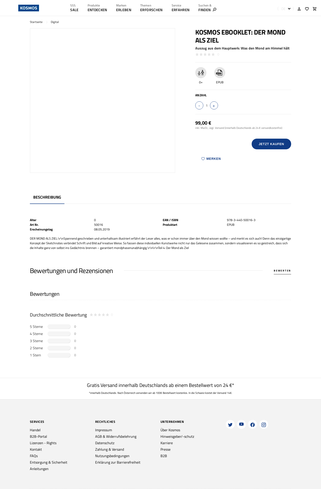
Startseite (36, 22)
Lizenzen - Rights (43, 443)
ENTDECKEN (97, 9)
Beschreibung (47, 197)
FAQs (34, 455)
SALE (74, 9)
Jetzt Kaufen (271, 144)
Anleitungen (39, 468)
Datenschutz (104, 443)
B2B (163, 455)
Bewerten (282, 270)
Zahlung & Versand (109, 449)
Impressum (103, 430)
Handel (35, 430)
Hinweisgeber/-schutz (177, 436)
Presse (165, 449)
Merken (211, 158)
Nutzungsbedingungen (112, 455)
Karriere (166, 443)
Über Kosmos (170, 430)
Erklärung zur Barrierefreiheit (117, 462)
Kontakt (36, 449)
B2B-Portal (38, 436)
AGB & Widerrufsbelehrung (115, 436)
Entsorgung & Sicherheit (48, 462)
